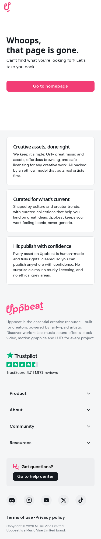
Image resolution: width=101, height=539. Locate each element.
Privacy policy (50, 517)
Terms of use (19, 517)
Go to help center (35, 476)
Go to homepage (50, 86)
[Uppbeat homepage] (7, 6)
